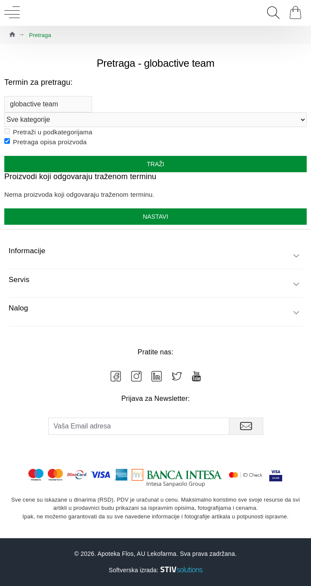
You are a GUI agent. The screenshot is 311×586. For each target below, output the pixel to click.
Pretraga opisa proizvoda (45, 142)
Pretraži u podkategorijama (48, 132)
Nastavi (155, 216)
